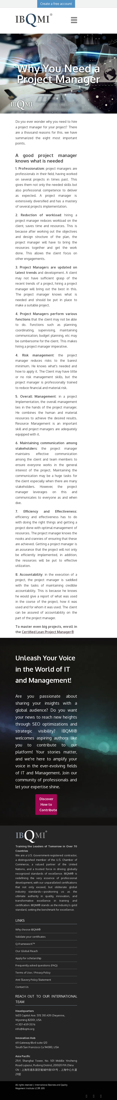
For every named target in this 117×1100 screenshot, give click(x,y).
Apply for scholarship (28, 958)
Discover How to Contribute (48, 804)
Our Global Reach (26, 951)
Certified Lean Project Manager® (48, 632)
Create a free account (56, 4)
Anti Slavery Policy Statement (33, 979)
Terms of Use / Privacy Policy (32, 972)
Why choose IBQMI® (28, 929)
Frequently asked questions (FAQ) (36, 965)
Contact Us (22, 987)
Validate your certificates (30, 936)
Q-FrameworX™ (25, 943)
